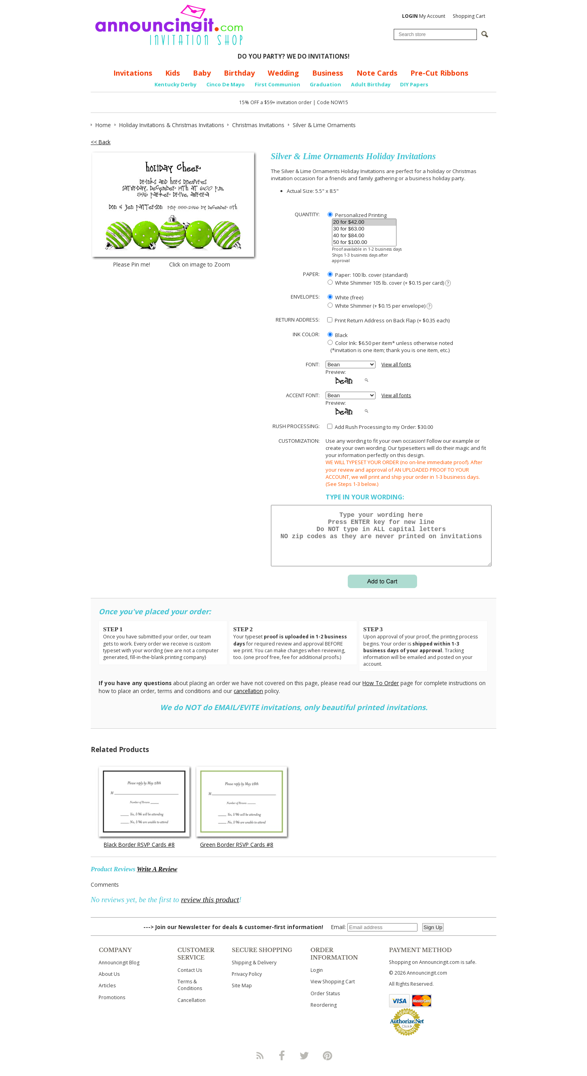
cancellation (248, 700)
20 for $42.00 (364, 222)
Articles (107, 995)
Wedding (283, 73)
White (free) (345, 297)
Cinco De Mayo (225, 84)
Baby (202, 73)
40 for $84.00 (364, 235)
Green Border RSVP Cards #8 (236, 854)
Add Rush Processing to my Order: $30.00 (380, 426)
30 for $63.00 (364, 229)
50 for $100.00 (364, 242)
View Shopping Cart (333, 991)
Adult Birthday (371, 84)
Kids (172, 73)
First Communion (277, 84)
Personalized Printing (357, 215)
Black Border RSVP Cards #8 (139, 854)
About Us (109, 983)
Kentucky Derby (175, 84)
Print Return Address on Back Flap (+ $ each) (388, 320)
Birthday (239, 73)
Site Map (242, 995)
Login (317, 979)
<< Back (101, 142)
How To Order (380, 692)
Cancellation (191, 1009)
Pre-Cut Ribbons (439, 73)
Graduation (325, 84)
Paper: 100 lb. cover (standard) (368, 274)
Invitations (132, 73)
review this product (210, 909)
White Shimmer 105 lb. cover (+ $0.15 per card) (389, 283)
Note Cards (376, 73)
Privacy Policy (247, 983)
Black (338, 335)
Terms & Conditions (189, 994)
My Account (423, 16)
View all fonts (396, 365)
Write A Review (157, 878)
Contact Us (189, 979)
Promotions (112, 1007)
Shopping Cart (469, 16)
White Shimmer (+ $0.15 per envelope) (380, 306)
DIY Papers (414, 84)
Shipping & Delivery (254, 972)
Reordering (324, 1014)
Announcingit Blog (119, 972)
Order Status (325, 1003)
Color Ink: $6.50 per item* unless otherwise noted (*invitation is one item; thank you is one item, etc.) (389, 346)
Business (327, 73)
